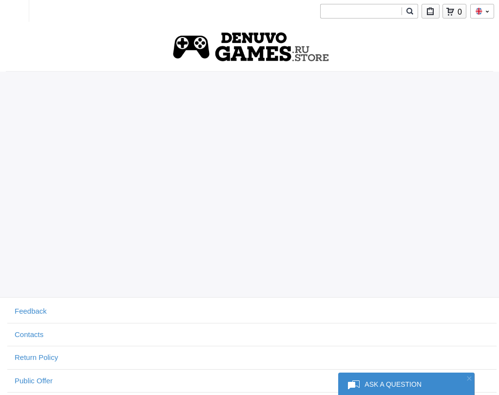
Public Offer (34, 380)
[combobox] (361, 11)
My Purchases (431, 13)
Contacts (29, 334)
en (482, 11)
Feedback (31, 311)
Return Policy (36, 357)
